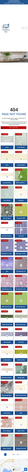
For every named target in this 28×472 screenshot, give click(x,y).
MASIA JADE (21, 377)
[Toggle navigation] (26, 28)
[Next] (21, 454)
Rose (21, 413)
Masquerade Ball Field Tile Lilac (7, 395)
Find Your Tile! (13, 127)
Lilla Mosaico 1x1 (21, 271)
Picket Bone (7, 413)
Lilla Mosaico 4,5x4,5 (21, 289)
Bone (7, 165)
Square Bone (21, 431)
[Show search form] (22, 28)
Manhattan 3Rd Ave (7, 377)
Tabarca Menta (7, 448)
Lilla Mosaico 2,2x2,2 (7, 289)
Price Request (4, 134)
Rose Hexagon (7, 431)
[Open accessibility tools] (25, 469)
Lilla (7, 271)
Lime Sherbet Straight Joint (21, 306)
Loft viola (21, 342)
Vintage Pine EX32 (21, 448)
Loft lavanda (7, 342)
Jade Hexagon (7, 218)
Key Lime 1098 (21, 218)
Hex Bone (21, 200)
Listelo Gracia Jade (7, 324)
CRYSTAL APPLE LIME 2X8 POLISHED (21, 182)
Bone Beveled (21, 165)
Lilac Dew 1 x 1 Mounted (7, 253)
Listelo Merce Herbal (21, 324)
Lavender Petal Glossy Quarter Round (7, 236)
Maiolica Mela (21, 360)
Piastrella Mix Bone (21, 395)
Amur (7, 147)
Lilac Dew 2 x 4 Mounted (21, 253)
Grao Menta (7, 200)
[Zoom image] (7, 141)
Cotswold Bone (7, 182)
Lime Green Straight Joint (7, 306)
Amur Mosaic (21, 147)
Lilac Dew (21, 236)
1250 (18, 454)
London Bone (7, 360)
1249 (13, 454)
